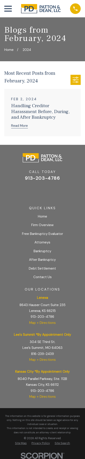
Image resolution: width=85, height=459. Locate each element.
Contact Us (42, 277)
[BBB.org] (53, 191)
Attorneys (42, 242)
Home (42, 216)
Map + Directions (42, 322)
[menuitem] (21, 443)
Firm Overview (42, 225)
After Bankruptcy (42, 259)
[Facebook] (42, 191)
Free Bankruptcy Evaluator (42, 234)
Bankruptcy (42, 251)
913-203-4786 (42, 178)
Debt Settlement (42, 268)
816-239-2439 (42, 354)
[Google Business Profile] (31, 191)
